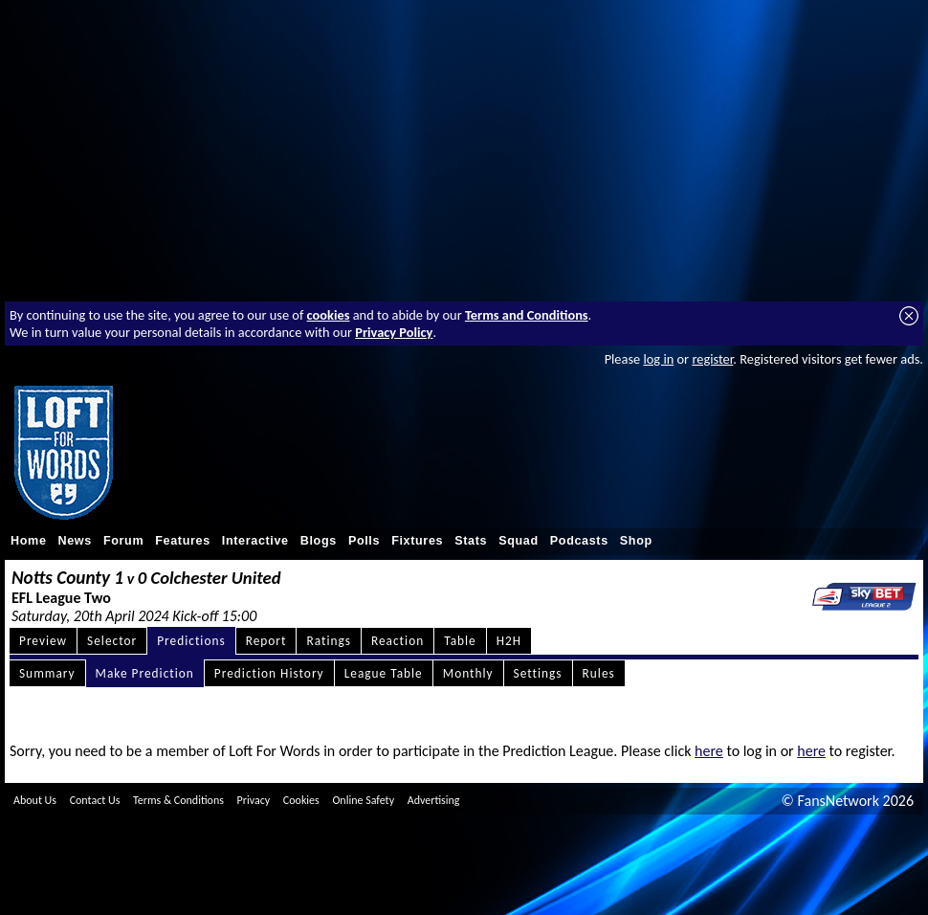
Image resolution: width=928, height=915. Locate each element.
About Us (34, 800)
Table (460, 641)
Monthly (468, 673)
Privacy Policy (393, 332)
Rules (599, 673)
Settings (538, 673)
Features (182, 540)
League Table (383, 673)
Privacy (254, 800)
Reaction (397, 641)
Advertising (434, 800)
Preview (43, 641)
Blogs (318, 540)
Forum (123, 540)
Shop (636, 540)
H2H (509, 641)
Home (29, 540)
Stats (470, 540)
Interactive (255, 540)
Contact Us (95, 800)
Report (266, 641)
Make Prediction (145, 673)
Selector (112, 641)
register (712, 359)
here (709, 751)
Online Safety (363, 800)
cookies (328, 315)
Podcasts (579, 540)
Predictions (191, 641)
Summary (47, 673)
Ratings (328, 641)
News (75, 540)
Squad (518, 540)
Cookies (301, 800)
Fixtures (417, 540)
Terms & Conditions (178, 800)
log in (658, 359)
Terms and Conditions (526, 315)
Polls (364, 540)
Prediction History (269, 673)
